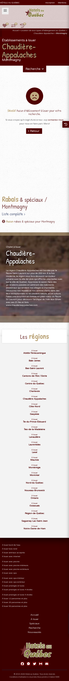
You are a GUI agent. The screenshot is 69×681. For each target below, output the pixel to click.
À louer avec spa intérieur (13, 578)
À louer (34, 619)
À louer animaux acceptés (13, 553)
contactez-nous (55, 120)
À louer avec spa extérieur (13, 582)
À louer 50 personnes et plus (14, 606)
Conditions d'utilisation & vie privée (23, 677)
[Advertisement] (34, 168)
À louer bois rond (9, 549)
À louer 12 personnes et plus (14, 598)
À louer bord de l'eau (11, 545)
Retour (34, 131)
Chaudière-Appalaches (44, 33)
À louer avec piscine (10, 561)
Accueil (15, 30)
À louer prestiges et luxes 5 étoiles (17, 595)
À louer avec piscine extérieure (15, 569)
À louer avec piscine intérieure (15, 565)
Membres (62, 3)
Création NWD (53, 677)
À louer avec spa (9, 573)
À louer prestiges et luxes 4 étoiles (17, 589)
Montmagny (61, 33)
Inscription (50, 3)
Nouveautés (34, 632)
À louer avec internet (11, 556)
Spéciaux (34, 623)
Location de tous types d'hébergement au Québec (43, 30)
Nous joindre (42, 677)
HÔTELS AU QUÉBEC (10, 3)
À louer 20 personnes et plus (14, 602)
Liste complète (12, 214)
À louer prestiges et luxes (13, 586)
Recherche (35, 69)
